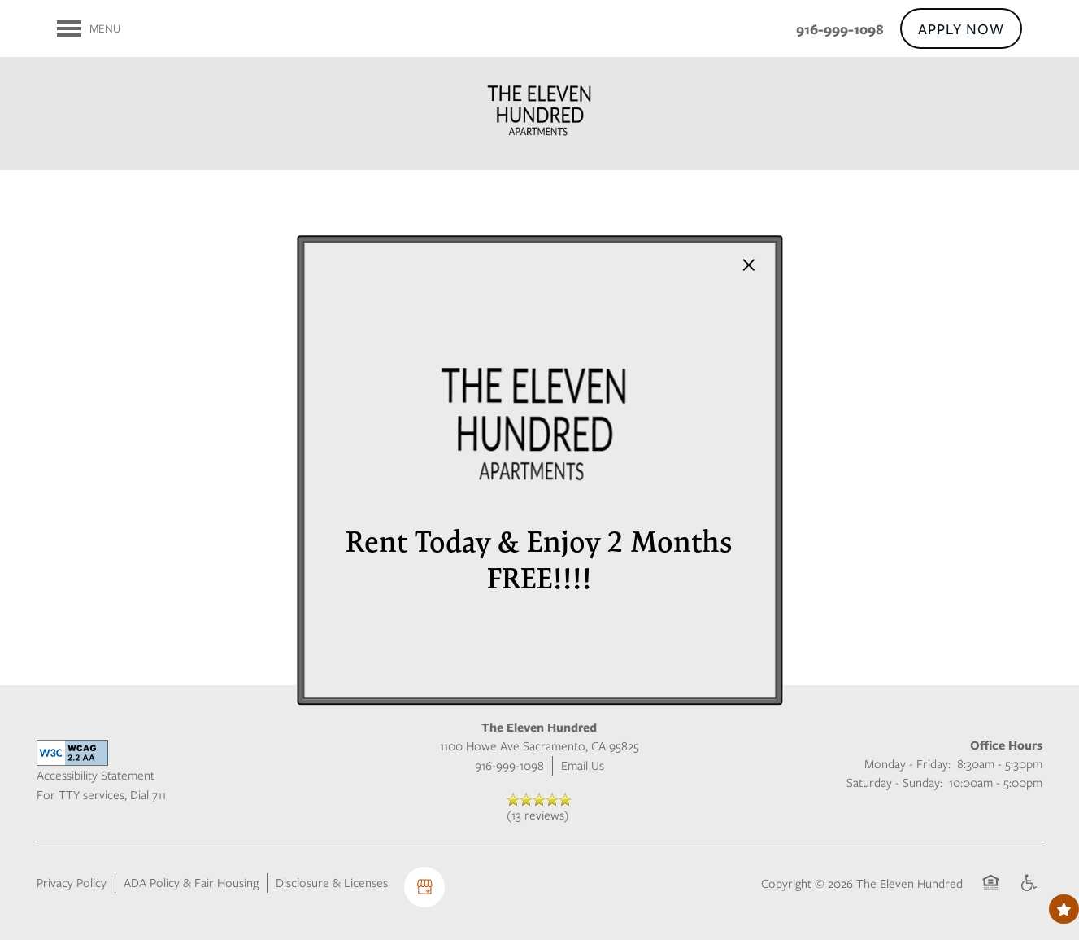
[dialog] (539, 470)
